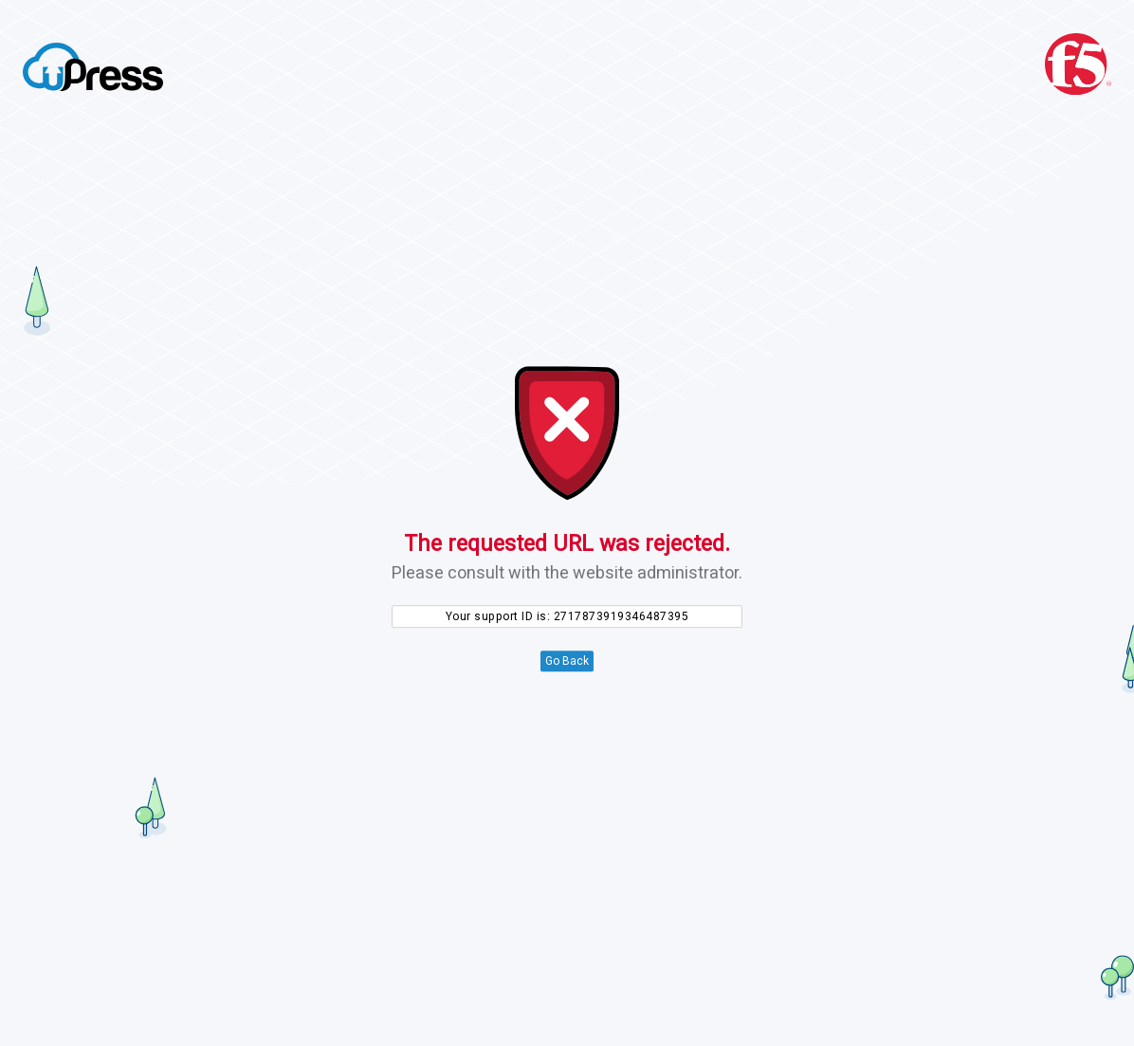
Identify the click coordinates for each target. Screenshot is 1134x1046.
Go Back (567, 661)
